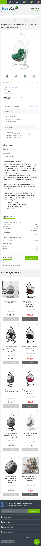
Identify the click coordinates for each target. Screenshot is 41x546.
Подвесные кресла (9, 20)
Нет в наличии (11, 319)
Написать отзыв (31, 258)
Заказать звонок (34, 10)
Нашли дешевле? (17, 98)
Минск (3, 12)
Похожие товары (8, 157)
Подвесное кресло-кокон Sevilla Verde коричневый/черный (30, 348)
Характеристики (8, 149)
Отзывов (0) (6, 153)
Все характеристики (33, 106)
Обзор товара (8, 145)
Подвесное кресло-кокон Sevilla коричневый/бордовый (30, 391)
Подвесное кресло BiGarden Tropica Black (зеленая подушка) (11, 435)
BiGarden (14, 87)
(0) (16, 82)
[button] (17, 2)
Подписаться (34, 511)
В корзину (30, 319)
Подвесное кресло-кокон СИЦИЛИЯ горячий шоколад (30, 478)
